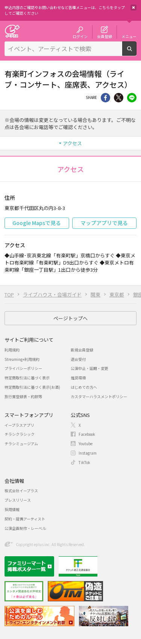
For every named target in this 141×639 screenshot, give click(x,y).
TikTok (84, 462)
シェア (105, 97)
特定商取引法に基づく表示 (27, 377)
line (131, 97)
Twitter (118, 97)
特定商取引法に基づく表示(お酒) (32, 387)
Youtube (85, 443)
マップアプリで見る (104, 223)
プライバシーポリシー (23, 368)
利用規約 (12, 350)
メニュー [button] (128, 36)
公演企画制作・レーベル (25, 528)
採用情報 (12, 509)
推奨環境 (78, 377)
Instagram (88, 453)
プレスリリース (18, 500)
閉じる (133, 8)
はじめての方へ (84, 387)
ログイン (80, 36)
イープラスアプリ (19, 425)
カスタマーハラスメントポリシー (99, 396)
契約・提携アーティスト (25, 519)
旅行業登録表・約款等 (23, 396)
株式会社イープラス (21, 490)
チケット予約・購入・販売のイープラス (12, 31)
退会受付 (78, 359)
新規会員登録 (82, 350)
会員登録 (104, 36)
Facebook (87, 434)
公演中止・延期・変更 (89, 368)
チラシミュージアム (21, 443)
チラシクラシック (20, 434)
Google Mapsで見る (36, 223)
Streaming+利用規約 (22, 359)
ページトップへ (70, 318)
